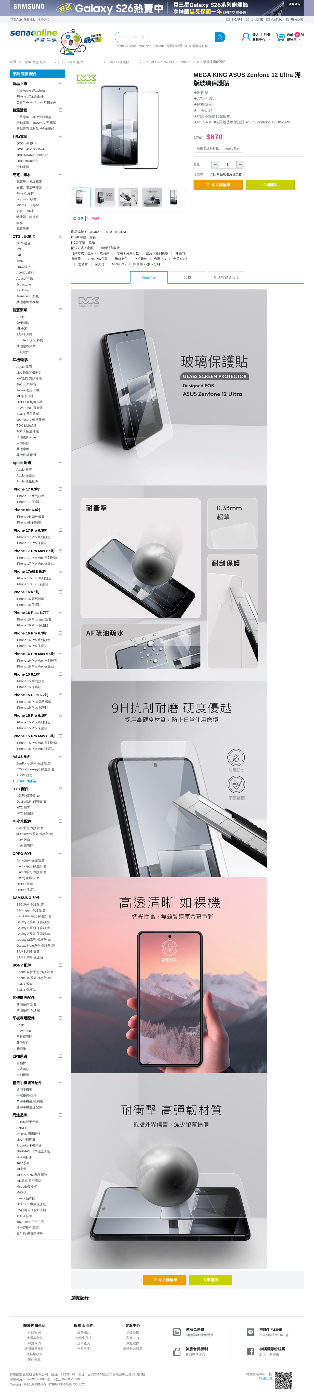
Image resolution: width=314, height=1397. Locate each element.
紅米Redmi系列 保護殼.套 (34, 834)
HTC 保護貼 (24, 813)
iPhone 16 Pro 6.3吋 (30, 633)
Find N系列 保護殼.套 (31, 872)
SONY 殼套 (24, 984)
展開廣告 (294, 4)
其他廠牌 (22, 449)
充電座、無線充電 (29, 181)
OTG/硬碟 (23, 243)
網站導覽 (34, 1359)
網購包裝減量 (132, 1348)
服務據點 (30, 19)
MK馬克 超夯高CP (29, 1180)
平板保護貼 (24, 1037)
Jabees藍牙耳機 (27, 390)
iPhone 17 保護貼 (28, 502)
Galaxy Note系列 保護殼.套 (35, 945)
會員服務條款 (34, 1348)
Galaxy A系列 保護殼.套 (33, 934)
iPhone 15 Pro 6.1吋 (30, 715)
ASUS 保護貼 (119, 62)
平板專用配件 (24, 1018)
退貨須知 (132, 1332)
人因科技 (22, 443)
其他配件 (22, 1042)
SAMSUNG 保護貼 (29, 957)
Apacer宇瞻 (24, 278)
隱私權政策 (34, 1354)
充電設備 (22, 228)
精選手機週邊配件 (27, 1083)
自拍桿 (21, 1063)
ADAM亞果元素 (27, 1122)
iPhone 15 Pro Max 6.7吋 (34, 736)
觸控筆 (21, 1048)
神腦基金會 (34, 1338)
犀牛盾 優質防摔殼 (29, 1233)
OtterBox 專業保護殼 (31, 1204)
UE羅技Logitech (27, 437)
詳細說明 (265, 1378)
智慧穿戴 (20, 310)
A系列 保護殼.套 (27, 878)
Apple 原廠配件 (27, 481)
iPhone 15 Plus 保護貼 (32, 707)
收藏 (94, 218)
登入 (255, 34)
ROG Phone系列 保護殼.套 (35, 769)
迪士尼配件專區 (27, 1228)
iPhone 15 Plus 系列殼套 (34, 702)
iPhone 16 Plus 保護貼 (32, 625)
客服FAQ (132, 1338)
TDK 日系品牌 (26, 425)
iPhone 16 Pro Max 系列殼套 (36, 660)
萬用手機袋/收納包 (29, 1101)
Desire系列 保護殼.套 (31, 801)
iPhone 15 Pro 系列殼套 (33, 722)
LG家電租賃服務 (196, 46)
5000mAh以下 (26, 143)
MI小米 (21, 1169)
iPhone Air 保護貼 (28, 522)
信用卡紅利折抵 (208, 148)
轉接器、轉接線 (27, 217)
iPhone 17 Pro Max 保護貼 (35, 563)
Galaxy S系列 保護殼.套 (33, 928)
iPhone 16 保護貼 (28, 605)
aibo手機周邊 (25, 1139)
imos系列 (22, 1163)
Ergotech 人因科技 (29, 340)
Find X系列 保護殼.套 (31, 866)
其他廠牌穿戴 (26, 346)
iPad (133, 46)
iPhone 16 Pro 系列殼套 (33, 640)
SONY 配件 (22, 965)
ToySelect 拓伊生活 (30, 1222)
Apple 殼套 (24, 469)
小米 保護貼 (24, 846)
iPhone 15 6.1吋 (26, 674)
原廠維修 (132, 1343)
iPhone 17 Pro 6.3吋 (30, 530)
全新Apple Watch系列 (31, 90)
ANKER (21, 1128)
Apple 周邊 (22, 463)
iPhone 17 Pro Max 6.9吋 (34, 551)
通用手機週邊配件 (29, 1107)
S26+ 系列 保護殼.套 (31, 910)
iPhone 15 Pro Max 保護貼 (35, 749)
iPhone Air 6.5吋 (26, 510)
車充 (19, 223)
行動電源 (20, 136)
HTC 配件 (20, 789)
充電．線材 (22, 175)
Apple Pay (232, 148)
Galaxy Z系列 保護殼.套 (33, 922)
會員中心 (261, 39)
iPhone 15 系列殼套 (30, 681)
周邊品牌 (20, 1115)
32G (19, 249)
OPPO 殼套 (24, 884)
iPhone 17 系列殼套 (30, 496)
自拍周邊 (20, 1056)
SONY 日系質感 (27, 414)
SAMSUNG (24, 334)
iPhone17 (121, 46)
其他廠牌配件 (24, 997)
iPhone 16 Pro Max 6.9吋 (34, 654)
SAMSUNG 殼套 (28, 951)
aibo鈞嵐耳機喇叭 (29, 372)
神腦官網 (34, 1332)
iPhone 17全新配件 (30, 96)
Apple (20, 317)
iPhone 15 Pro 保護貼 (31, 728)
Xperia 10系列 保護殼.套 (33, 978)
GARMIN (22, 322)
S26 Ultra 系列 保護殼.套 (34, 916)
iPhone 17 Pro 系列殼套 (33, 537)
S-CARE (234, 19)
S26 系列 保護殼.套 (30, 904)
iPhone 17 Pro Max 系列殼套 (36, 558)
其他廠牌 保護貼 (28, 1010)
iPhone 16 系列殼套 (30, 599)
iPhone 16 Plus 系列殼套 (34, 619)
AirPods (159, 46)
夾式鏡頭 (22, 1069)
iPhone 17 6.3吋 (26, 489)
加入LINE (254, 19)
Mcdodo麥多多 (26, 1186)
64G (19, 255)
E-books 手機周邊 (29, 1145)
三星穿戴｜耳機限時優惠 (34, 117)
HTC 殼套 (23, 807)
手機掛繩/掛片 (26, 1095)
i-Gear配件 (24, 1157)
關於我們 (34, 1343)
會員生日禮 (84, 1338)
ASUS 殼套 (24, 775)
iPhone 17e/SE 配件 (29, 571)
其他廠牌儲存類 (27, 302)
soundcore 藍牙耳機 (30, 419)
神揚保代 (43, 19)
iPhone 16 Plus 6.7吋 (31, 612)
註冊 (267, 34)
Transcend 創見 (27, 296)
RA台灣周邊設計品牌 (31, 1210)
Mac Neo (145, 46)
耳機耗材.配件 (26, 455)
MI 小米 (21, 328)
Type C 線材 (25, 193)
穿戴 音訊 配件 (35, 62)
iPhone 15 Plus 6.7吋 (31, 695)
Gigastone (23, 284)
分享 (78, 218)
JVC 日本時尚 (26, 384)
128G (20, 261)
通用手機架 (24, 1089)
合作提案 (83, 1348)
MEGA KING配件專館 (31, 1175)
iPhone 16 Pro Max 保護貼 (35, 666)
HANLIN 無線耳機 (29, 378)
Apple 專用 (24, 367)
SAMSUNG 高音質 (29, 408)
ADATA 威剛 (25, 273)
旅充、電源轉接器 (29, 187)
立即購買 (270, 185)
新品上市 (20, 84)
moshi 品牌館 (25, 1198)
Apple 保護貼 (25, 475)
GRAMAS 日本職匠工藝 (33, 1151)
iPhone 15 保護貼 (28, 687)
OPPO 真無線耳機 (29, 402)
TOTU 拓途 (24, 1216)
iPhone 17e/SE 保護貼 (32, 584)
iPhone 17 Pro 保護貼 (31, 543)
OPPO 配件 (22, 853)
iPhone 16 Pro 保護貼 (31, 646)
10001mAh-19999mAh (32, 155)
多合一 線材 (24, 211)
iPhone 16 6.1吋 (26, 592)
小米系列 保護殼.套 (30, 828)
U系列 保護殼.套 (28, 796)
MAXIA (21, 1192)
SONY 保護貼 (26, 989)
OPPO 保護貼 (26, 890)
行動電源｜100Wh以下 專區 (36, 123)
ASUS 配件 (75, 62)
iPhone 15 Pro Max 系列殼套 (36, 743)
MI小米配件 (22, 821)
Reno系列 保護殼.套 (30, 860)
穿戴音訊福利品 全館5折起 (35, 129)
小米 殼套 (23, 840)
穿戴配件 (22, 352)
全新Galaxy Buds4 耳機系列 (36, 102)
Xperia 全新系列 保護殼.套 (35, 972)
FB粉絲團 (294, 19)
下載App (16, 19)
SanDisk (22, 290)
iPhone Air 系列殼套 (30, 516)
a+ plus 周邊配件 (28, 1133)
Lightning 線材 (26, 199)
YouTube (274, 19)
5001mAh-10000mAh (31, 149)
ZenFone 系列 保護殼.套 (33, 763)
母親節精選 (175, 46)
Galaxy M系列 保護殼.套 (33, 940)
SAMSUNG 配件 (26, 898)
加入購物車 (218, 185)
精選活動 (20, 110)
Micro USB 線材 (27, 205)
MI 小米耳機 (25, 396)
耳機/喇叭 (20, 360)
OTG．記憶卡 (24, 236)
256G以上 (23, 267)
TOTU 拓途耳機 (27, 431)
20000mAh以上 (27, 161)
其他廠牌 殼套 (26, 1004)
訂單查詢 (83, 1343)
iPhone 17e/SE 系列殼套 (33, 578)
